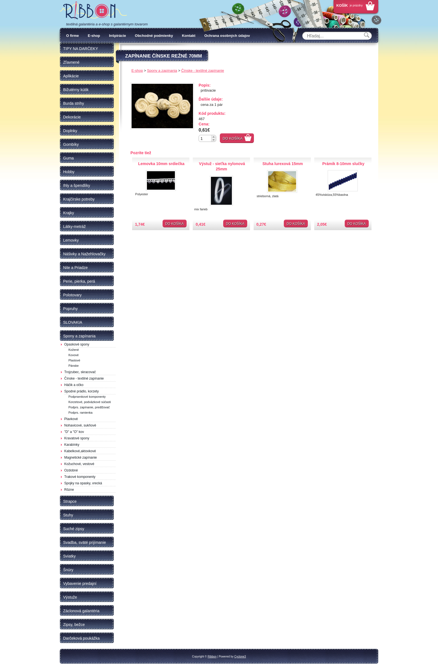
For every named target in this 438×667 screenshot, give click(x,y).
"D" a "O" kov (74, 432)
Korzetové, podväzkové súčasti (89, 402)
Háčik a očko (74, 385)
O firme (72, 36)
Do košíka (233, 138)
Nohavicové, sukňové (80, 425)
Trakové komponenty (80, 477)
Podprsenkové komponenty (87, 396)
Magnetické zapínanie (80, 457)
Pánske (73, 365)
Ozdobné (71, 470)
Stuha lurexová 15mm (283, 163)
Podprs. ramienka (80, 412)
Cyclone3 (240, 656)
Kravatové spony (76, 438)
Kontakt (188, 36)
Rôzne (69, 490)
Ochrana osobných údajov (227, 36)
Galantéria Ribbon (93, 10)
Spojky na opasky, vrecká (83, 483)
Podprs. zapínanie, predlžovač (89, 407)
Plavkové (71, 419)
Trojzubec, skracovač (80, 372)
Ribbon (212, 656)
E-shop (94, 36)
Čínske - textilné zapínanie (84, 378)
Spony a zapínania (162, 70)
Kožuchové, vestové (79, 464)
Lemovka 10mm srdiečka (161, 163)
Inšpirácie (117, 36)
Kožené (73, 349)
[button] (213, 136)
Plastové (74, 360)
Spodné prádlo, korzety (81, 391)
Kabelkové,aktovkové (80, 451)
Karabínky (71, 445)
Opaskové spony (76, 344)
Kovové (73, 355)
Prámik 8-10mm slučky (343, 163)
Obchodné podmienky (154, 36)
